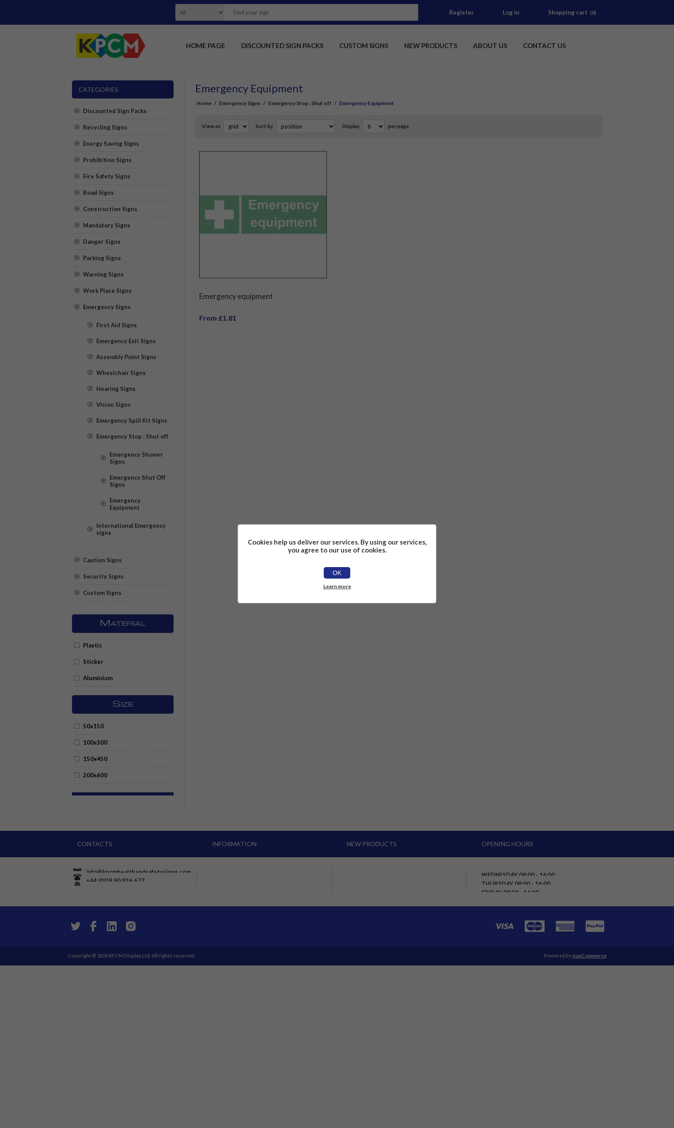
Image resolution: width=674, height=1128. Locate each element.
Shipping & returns (243, 922)
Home (204, 103)
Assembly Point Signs (126, 356)
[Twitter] (75, 1089)
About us (229, 969)
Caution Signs (102, 560)
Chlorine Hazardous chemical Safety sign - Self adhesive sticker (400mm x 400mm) (402, 980)
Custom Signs (102, 592)
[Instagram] (130, 1089)
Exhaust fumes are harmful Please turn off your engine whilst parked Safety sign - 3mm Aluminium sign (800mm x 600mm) (405, 947)
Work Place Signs (107, 290)
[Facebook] (93, 1089)
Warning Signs (103, 274)
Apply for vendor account (251, 1001)
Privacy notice (236, 938)
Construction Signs (110, 208)
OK (337, 572)
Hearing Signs (116, 388)
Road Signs (98, 192)
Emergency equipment (236, 289)
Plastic (92, 645)
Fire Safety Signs (106, 176)
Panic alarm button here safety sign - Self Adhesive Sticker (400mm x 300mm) (402, 1040)
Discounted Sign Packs (115, 110)
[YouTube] (112, 1089)
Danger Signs (102, 241)
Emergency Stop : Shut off (132, 436)
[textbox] (310, 12)
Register (461, 12)
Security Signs (103, 576)
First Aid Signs (116, 325)
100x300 (95, 742)
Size (123, 704)
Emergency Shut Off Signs (138, 481)
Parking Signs (102, 257)
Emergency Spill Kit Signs (131, 420)
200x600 (95, 775)
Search (409, 12)
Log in (511, 12)
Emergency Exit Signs (126, 340)
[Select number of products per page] (374, 126)
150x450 (95, 758)
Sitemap (227, 985)
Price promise (235, 954)
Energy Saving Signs (111, 143)
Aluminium (98, 677)
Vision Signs (113, 404)
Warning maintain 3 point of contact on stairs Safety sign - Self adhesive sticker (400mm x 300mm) (405, 1010)
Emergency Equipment (125, 504)
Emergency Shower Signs (136, 458)
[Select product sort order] (305, 126)
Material (123, 624)
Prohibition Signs (107, 159)
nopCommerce (589, 1118)
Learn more (337, 586)
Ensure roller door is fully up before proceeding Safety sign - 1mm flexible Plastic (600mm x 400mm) (403, 913)
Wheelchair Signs (121, 372)
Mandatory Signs (106, 225)
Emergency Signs (107, 306)
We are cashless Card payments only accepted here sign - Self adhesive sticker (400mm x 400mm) (402, 883)
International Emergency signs (131, 529)
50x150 (93, 726)
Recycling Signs (105, 127)
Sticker (93, 661)
